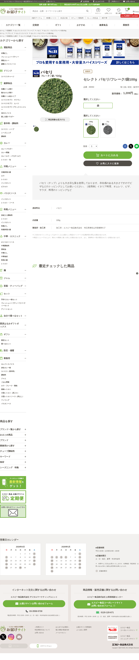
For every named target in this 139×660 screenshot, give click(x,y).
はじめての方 (99, 1)
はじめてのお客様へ (62, 627)
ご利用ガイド (115, 1)
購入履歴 (119, 13)
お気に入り (108, 13)
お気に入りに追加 (109, 163)
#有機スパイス (51, 18)
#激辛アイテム (37, 18)
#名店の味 (64, 18)
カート (127, 11)
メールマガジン (61, 633)
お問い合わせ (130, 1)
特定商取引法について (42, 630)
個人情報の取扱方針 (62, 630)
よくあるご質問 (81, 630)
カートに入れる (109, 155)
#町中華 (104, 18)
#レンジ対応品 (92, 18)
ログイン (98, 13)
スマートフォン (46, 646)
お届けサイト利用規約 (84, 627)
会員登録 (86, 1)
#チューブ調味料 (77, 18)
